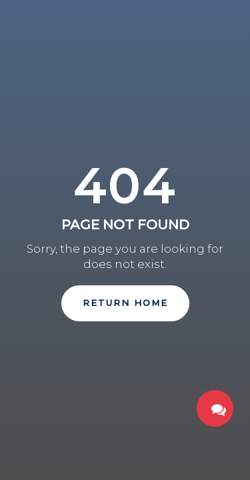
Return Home (125, 302)
